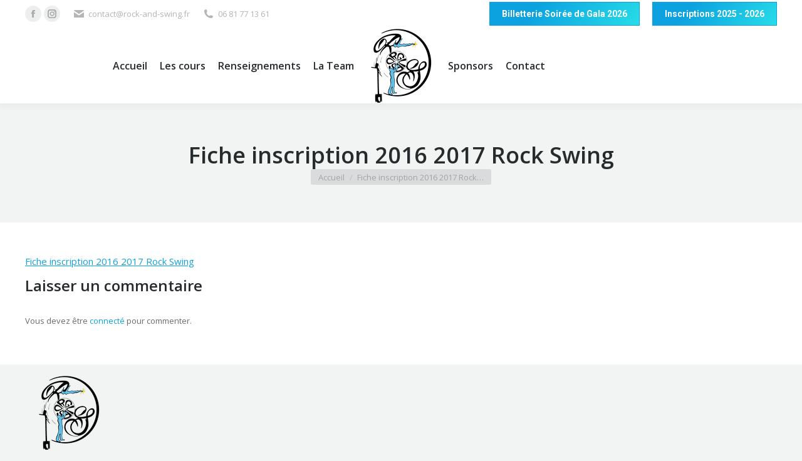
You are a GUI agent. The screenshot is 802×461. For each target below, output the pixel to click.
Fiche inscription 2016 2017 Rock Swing (109, 261)
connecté (107, 320)
